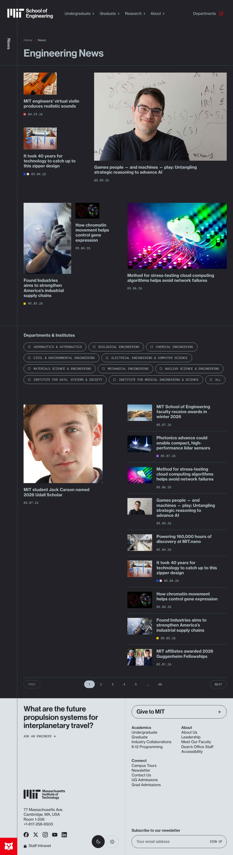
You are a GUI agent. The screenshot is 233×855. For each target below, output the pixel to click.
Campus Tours (144, 765)
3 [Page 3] (113, 684)
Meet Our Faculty (196, 742)
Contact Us (141, 775)
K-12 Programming (147, 747)
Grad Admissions (146, 785)
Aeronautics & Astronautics (58, 347)
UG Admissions (145, 780)
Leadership (191, 737)
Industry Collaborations (151, 742)
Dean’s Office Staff (197, 747)
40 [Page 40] (160, 684)
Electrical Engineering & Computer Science (149, 358)
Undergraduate (80, 13)
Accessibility (192, 751)
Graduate (110, 13)
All (218, 380)
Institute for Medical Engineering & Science (159, 380)
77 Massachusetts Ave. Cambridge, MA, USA (43, 812)
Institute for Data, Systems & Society (68, 380)
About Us (189, 732)
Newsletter (141, 770)
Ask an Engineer (40, 736)
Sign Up (216, 842)
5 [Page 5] (136, 684)
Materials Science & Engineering (62, 368)
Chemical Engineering (174, 347)
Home (28, 40)
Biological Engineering (118, 347)
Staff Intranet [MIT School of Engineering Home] (37, 846)
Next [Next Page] (218, 684)
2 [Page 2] (101, 684)
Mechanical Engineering (128, 368)
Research (135, 13)
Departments (208, 13)
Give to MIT (179, 711)
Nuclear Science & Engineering (192, 368)
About (158, 13)
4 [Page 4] (124, 684)
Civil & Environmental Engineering (64, 358)
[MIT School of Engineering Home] (30, 14)
